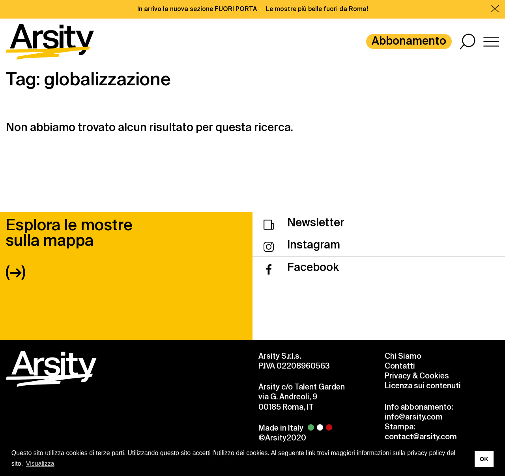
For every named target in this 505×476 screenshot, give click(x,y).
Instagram (302, 244)
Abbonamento (409, 41)
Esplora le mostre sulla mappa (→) (69, 248)
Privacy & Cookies (417, 376)
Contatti (400, 366)
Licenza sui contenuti (423, 386)
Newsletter (304, 222)
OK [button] (484, 459)
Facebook (301, 267)
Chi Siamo (403, 356)
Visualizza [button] (40, 463)
